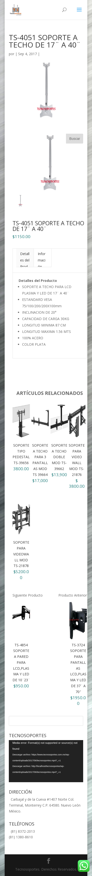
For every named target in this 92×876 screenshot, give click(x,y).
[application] (46, 761)
